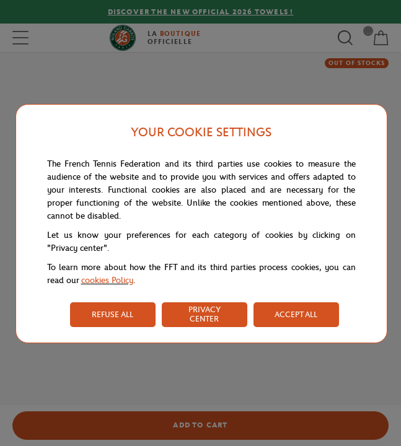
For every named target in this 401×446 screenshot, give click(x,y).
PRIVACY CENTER (204, 314)
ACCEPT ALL (296, 314)
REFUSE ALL (112, 314)
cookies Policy (107, 280)
